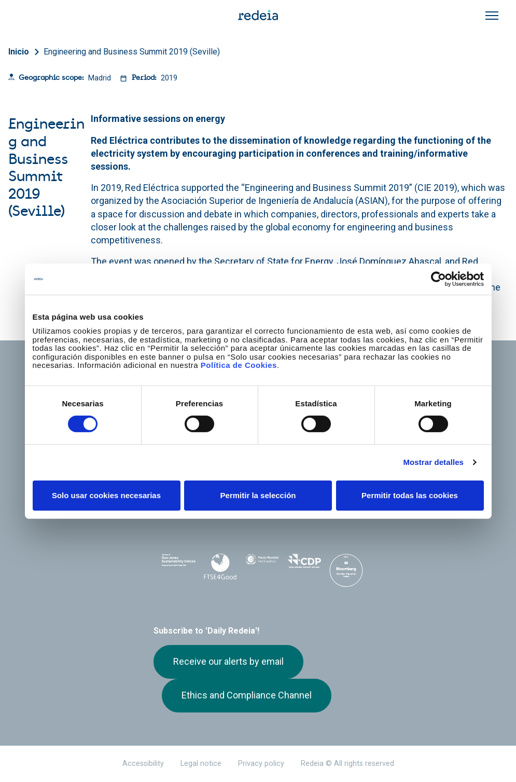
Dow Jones (179, 565)
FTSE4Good (221, 567)
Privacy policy (261, 763)
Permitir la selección (258, 495)
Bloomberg (346, 575)
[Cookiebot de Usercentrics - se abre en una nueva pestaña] (438, 278)
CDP (304, 564)
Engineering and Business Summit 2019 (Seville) (132, 52)
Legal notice (200, 763)
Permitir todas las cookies (409, 495)
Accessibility (143, 763)
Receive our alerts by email (228, 661)
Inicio (18, 52)
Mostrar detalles (433, 462)
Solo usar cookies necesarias (106, 495)
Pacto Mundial (262, 565)
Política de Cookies (239, 365)
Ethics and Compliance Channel (247, 695)
